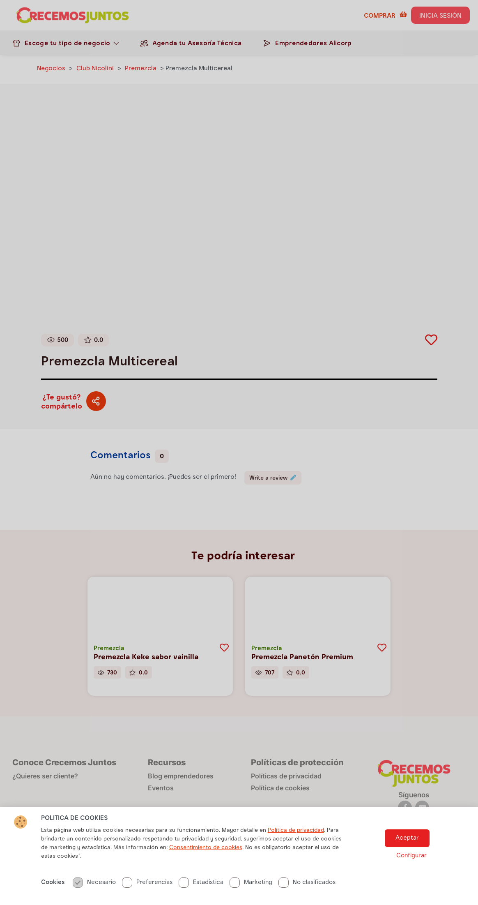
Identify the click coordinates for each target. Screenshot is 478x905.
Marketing (251, 898)
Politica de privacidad (296, 846)
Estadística (201, 898)
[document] (239, 452)
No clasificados (307, 898)
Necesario (94, 898)
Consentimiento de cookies (205, 863)
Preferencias (147, 898)
